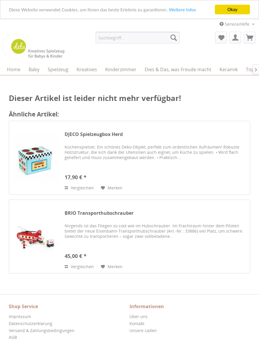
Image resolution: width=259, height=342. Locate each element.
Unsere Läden (143, 330)
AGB (13, 337)
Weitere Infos (182, 9)
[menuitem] (138, 37)
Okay (232, 9)
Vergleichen (79, 188)
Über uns (139, 316)
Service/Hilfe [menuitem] (235, 24)
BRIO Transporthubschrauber (99, 213)
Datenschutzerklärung (30, 323)
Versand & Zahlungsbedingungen (42, 330)
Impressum (20, 316)
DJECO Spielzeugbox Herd (94, 134)
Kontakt (137, 323)
